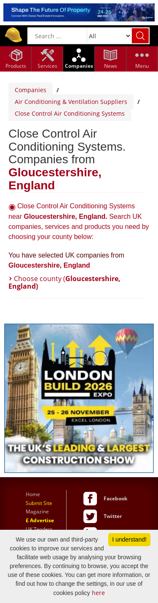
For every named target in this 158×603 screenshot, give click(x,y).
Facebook (115, 498)
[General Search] (58, 36)
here (98, 593)
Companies (30, 90)
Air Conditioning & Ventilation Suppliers (71, 102)
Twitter (113, 516)
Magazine (37, 511)
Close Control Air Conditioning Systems (70, 113)
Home (33, 494)
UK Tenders (39, 529)
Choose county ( (64, 282)
